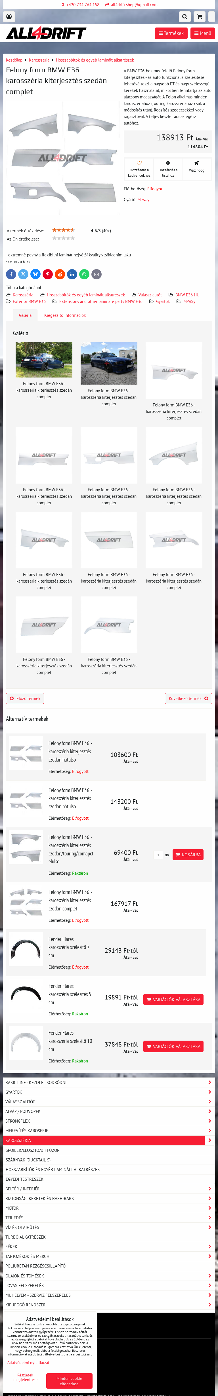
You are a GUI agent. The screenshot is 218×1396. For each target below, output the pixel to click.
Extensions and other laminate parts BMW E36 (100, 301)
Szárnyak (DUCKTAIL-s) (28, 1160)
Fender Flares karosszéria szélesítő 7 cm (69, 947)
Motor (110, 1208)
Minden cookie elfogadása (69, 1381)
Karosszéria (23, 295)
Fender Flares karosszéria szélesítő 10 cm (70, 1041)
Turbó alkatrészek (25, 1237)
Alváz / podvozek (110, 1111)
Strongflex (110, 1121)
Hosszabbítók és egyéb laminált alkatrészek (86, 295)
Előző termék (25, 698)
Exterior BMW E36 (29, 301)
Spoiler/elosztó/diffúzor (33, 1150)
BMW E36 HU (187, 295)
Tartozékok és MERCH (110, 1256)
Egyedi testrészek (24, 1179)
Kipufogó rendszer (110, 1304)
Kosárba (188, 854)
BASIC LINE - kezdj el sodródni (110, 1082)
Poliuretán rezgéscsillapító (35, 1266)
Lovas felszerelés (110, 1285)
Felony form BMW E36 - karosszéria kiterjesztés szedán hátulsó (70, 751)
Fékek (110, 1246)
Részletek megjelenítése (25, 1377)
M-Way (189, 301)
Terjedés (110, 1217)
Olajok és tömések (110, 1276)
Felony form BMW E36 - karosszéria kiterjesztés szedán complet (70, 900)
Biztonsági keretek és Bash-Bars (110, 1198)
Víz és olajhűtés (110, 1227)
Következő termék (188, 698)
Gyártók (163, 301)
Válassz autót (150, 295)
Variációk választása (173, 999)
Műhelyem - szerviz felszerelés (110, 1295)
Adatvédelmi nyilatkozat (28, 1362)
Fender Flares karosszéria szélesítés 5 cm (70, 994)
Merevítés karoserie (110, 1130)
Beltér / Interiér (110, 1188)
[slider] (63, 230)
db (161, 855)
